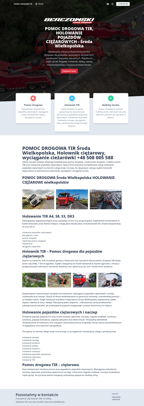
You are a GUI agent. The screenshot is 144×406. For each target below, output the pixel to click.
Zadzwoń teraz (69, 71)
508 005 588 (123, 4)
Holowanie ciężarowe (116, 398)
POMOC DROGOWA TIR (23, 4)
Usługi (39, 4)
